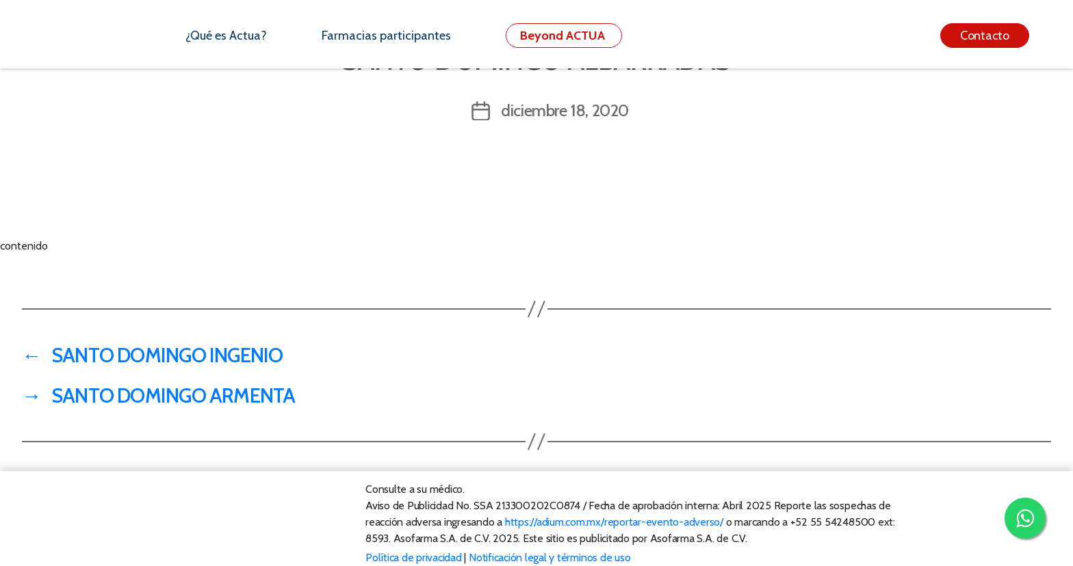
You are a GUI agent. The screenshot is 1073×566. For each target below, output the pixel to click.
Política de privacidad (413, 557)
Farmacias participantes (386, 35)
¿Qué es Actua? (226, 35)
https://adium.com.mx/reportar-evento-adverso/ (614, 521)
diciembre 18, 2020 (565, 110)
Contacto (984, 35)
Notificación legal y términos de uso (549, 557)
